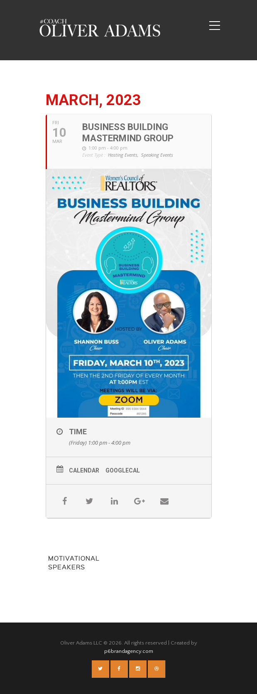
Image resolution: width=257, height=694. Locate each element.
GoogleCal (122, 470)
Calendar (84, 470)
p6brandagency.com (128, 651)
